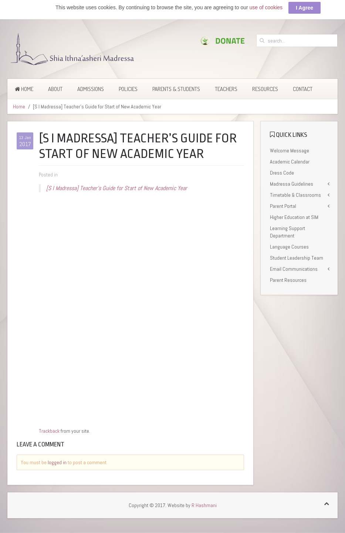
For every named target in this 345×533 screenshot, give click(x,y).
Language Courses (289, 246)
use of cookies (266, 7)
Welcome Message (289, 150)
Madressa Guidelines (291, 184)
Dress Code (282, 172)
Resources (265, 88)
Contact (302, 88)
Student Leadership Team (296, 257)
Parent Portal (283, 206)
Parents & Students (176, 88)
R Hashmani (204, 505)
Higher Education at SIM (294, 217)
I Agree (304, 8)
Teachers (226, 88)
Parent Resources (288, 280)
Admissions (90, 88)
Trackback (49, 431)
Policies (128, 88)
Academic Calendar (290, 161)
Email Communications (294, 269)
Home (24, 88)
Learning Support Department (287, 232)
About (55, 88)
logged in (57, 462)
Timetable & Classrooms (295, 195)
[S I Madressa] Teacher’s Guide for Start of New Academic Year (116, 188)
